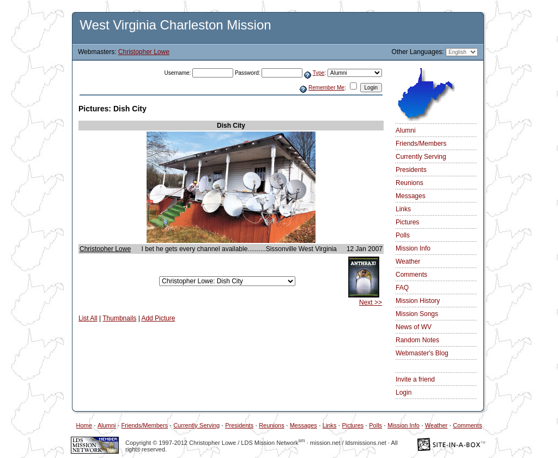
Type (319, 73)
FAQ (402, 288)
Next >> (370, 302)
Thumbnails (119, 318)
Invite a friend (415, 379)
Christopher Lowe (143, 52)
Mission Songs (417, 314)
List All (88, 318)
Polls (403, 235)
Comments (411, 274)
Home (84, 425)
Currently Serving (421, 156)
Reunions (409, 183)
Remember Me (326, 88)
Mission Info (413, 248)
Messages (411, 196)
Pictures (407, 222)
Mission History (418, 301)
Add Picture (158, 318)
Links (403, 209)
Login (403, 392)
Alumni (406, 130)
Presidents (411, 170)
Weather (408, 261)
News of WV (414, 327)
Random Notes (417, 340)
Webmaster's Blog (422, 353)
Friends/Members (421, 143)
